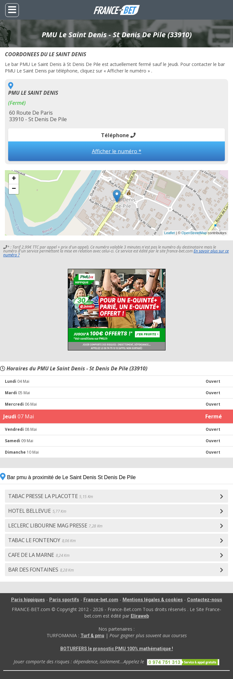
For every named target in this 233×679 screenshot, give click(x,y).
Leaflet (169, 233)
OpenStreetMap (194, 233)
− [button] (14, 189)
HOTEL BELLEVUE (37, 510)
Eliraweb (140, 616)
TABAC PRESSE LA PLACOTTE (50, 496)
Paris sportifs (64, 599)
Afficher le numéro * (116, 151)
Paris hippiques (28, 599)
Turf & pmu (92, 635)
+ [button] (14, 179)
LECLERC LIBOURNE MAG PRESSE (55, 525)
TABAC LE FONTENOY (41, 540)
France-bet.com (100, 599)
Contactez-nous (204, 599)
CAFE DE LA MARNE (38, 554)
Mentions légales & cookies (153, 599)
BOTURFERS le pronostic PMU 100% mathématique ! (116, 648)
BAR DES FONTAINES (40, 569)
